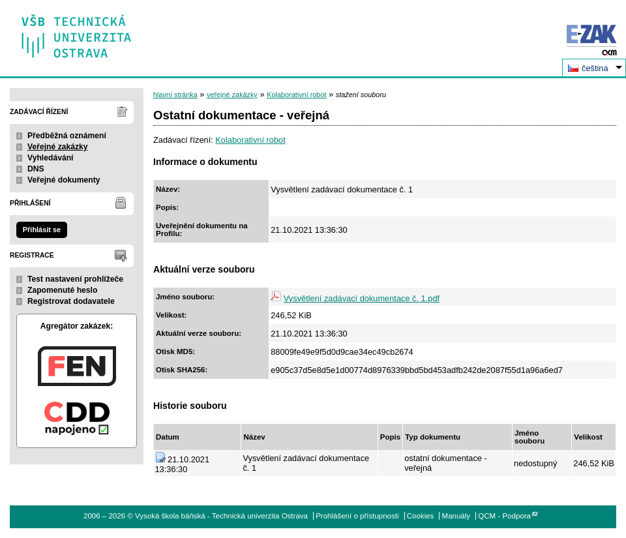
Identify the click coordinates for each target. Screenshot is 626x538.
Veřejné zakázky (57, 146)
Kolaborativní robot (296, 94)
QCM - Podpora (504, 516)
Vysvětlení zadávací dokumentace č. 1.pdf (362, 298)
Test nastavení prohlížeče (75, 279)
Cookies (420, 516)
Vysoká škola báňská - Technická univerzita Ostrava (76, 31)
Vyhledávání (50, 157)
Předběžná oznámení (66, 135)
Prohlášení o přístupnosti (357, 516)
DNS (35, 168)
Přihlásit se (42, 229)
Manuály (456, 516)
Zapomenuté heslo (62, 290)
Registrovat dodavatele (71, 301)
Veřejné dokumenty (63, 180)
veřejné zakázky (232, 94)
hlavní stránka (175, 94)
